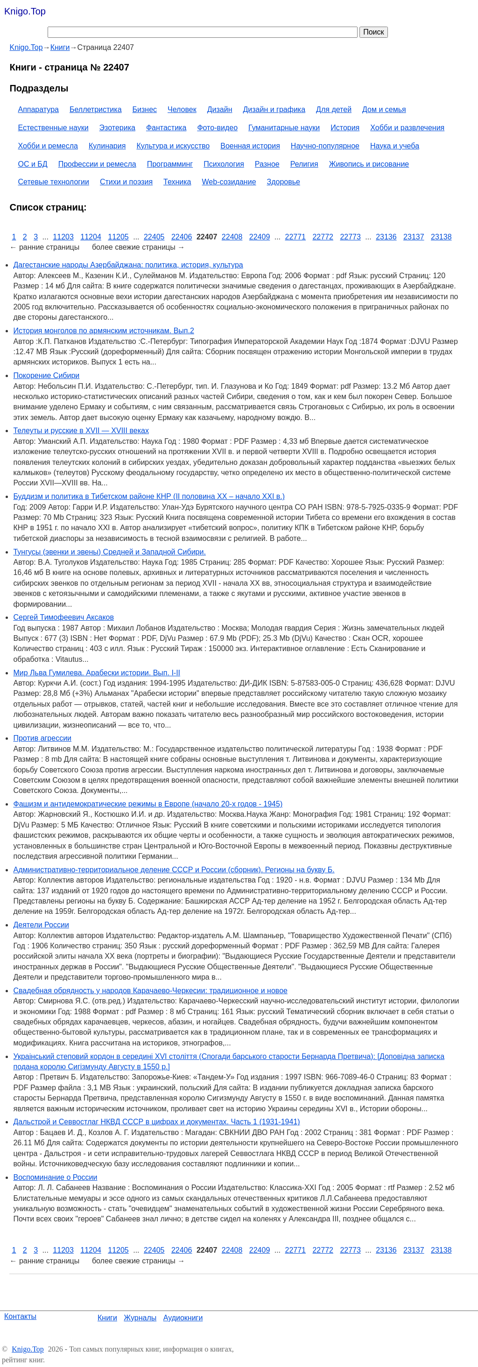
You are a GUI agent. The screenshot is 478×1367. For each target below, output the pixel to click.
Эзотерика (117, 128)
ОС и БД (32, 164)
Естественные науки (53, 128)
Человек (182, 109)
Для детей (333, 109)
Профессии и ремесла (97, 164)
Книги (107, 1318)
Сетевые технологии (53, 182)
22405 (154, 237)
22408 (232, 237)
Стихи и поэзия (126, 182)
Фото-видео (217, 128)
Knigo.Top (25, 11)
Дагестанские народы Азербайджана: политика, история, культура (128, 265)
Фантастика (166, 128)
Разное (267, 164)
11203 (63, 237)
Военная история (250, 146)
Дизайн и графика (274, 109)
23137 (413, 237)
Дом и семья (384, 109)
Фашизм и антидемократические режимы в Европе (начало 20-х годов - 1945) (147, 804)
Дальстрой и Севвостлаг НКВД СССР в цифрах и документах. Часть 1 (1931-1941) (156, 1122)
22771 (295, 237)
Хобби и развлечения (407, 128)
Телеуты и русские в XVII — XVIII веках (80, 431)
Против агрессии (42, 738)
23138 (441, 237)
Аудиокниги (183, 1318)
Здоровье (283, 182)
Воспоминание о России (55, 1177)
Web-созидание (229, 182)
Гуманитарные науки (284, 128)
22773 (350, 237)
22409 (259, 237)
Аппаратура (38, 109)
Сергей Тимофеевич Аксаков (63, 617)
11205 (118, 237)
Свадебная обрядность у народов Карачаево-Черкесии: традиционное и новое (150, 991)
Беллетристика (96, 109)
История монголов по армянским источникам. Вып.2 (103, 331)
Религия (304, 164)
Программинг (170, 164)
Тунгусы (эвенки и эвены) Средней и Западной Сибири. (109, 552)
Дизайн (219, 109)
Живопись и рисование (369, 164)
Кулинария (107, 146)
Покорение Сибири (46, 375)
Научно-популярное (325, 146)
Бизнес (145, 109)
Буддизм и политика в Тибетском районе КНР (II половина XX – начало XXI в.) (149, 496)
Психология (224, 164)
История (344, 128)
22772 (322, 237)
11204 (90, 237)
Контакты (20, 1316)
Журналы (140, 1318)
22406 (181, 237)
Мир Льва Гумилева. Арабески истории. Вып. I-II (96, 673)
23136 (386, 237)
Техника (177, 182)
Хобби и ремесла (47, 146)
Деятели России (41, 925)
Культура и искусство (173, 146)
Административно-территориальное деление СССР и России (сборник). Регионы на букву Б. (173, 870)
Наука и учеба (394, 146)
